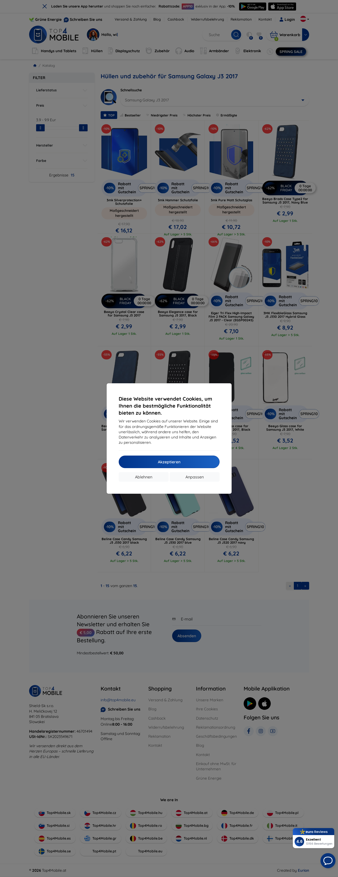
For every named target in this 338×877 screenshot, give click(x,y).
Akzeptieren (169, 461)
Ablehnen (143, 476)
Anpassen (194, 476)
